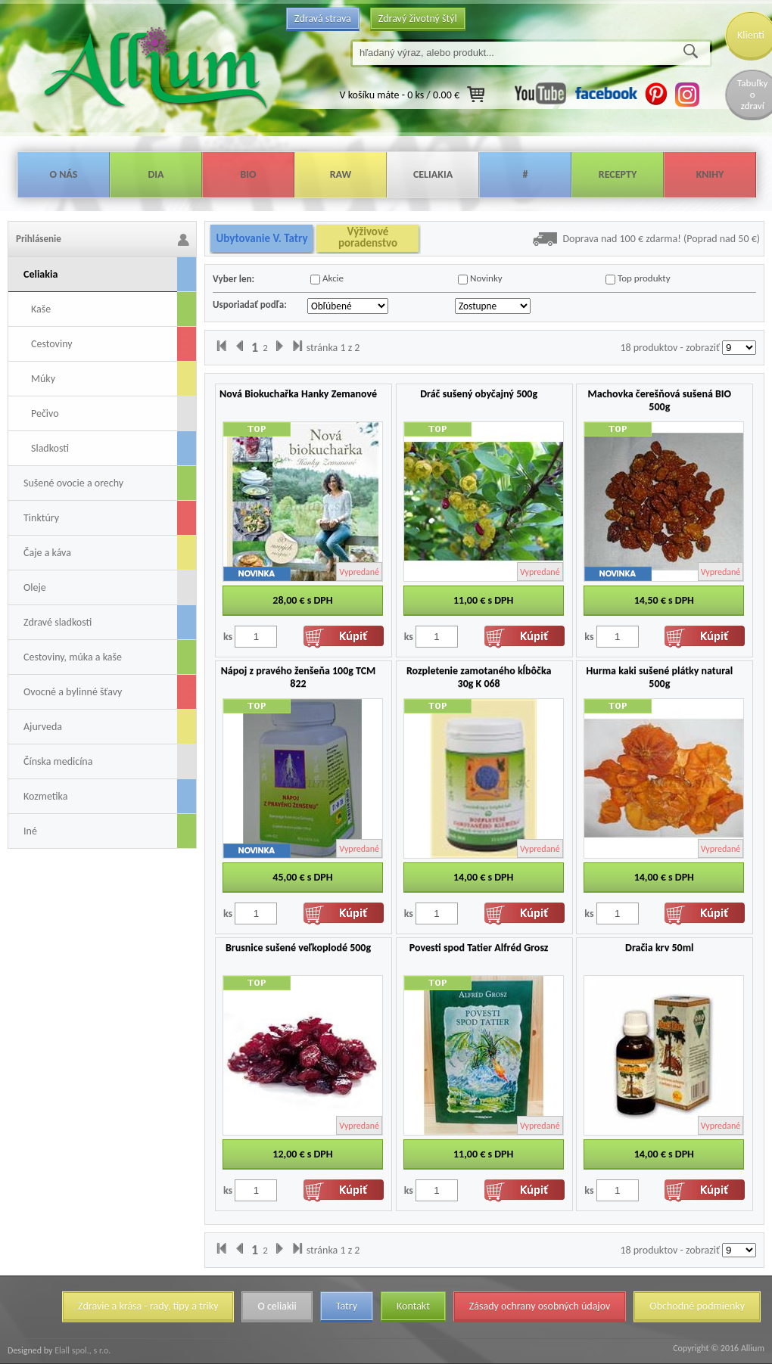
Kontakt (413, 1306)
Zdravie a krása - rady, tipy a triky (148, 1306)
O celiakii (276, 1306)
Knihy (710, 174)
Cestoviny (52, 343)
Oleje (34, 587)
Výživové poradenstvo (367, 237)
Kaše (41, 309)
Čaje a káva (47, 552)
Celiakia (433, 174)
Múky (43, 378)
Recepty (618, 174)
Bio (248, 174)
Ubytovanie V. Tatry (261, 238)
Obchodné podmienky (697, 1306)
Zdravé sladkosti (57, 622)
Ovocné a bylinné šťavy (72, 691)
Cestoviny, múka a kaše (72, 657)
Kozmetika (45, 796)
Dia (155, 174)
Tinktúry (41, 517)
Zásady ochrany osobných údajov (540, 1306)
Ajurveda (42, 726)
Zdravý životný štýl (417, 18)
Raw (341, 174)
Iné (30, 831)
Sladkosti (50, 448)
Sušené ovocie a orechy (73, 483)
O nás (64, 174)
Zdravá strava (322, 18)
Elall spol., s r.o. (81, 1350)
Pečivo (45, 413)
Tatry (346, 1306)
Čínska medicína (57, 761)
